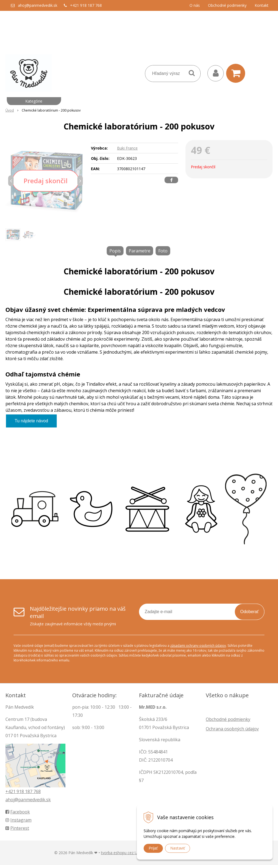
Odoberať (249, 611)
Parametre (139, 251)
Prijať (153, 848)
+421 (11, 791)
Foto (163, 251)
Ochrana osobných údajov (232, 729)
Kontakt (261, 5)
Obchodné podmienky (227, 5)
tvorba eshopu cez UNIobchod (128, 852)
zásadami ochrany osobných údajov (198, 645)
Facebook (17, 812)
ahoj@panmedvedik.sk (37, 5)
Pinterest (17, 828)
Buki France (127, 148)
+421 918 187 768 (86, 5)
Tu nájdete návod (31, 421)
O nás (194, 5)
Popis (115, 251)
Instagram (18, 820)
